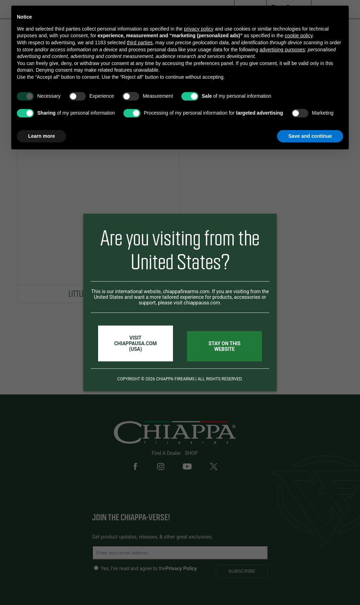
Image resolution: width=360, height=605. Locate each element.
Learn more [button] (41, 136)
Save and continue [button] (310, 136)
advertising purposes (282, 49)
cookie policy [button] (299, 35)
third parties (140, 42)
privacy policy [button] (198, 29)
